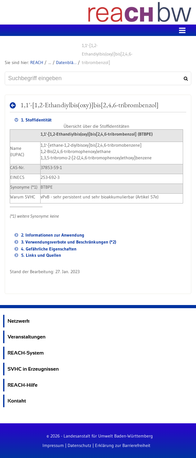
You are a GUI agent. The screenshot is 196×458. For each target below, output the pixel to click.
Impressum (53, 445)
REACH (36, 62)
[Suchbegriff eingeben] (98, 78)
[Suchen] (185, 78)
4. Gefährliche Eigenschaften (48, 249)
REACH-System (26, 352)
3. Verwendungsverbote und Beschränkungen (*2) (68, 242)
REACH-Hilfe (22, 385)
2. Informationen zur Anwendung (52, 235)
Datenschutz (79, 445)
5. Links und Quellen (40, 255)
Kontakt (17, 400)
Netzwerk (19, 321)
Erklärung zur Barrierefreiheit (122, 445)
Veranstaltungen (27, 336)
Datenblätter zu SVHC (66, 62)
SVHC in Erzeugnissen (33, 369)
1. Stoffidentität (36, 120)
